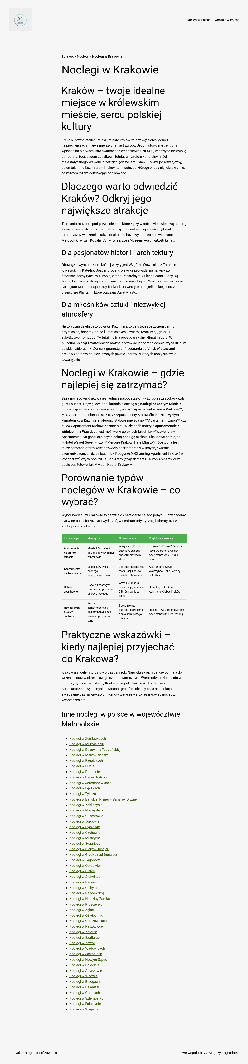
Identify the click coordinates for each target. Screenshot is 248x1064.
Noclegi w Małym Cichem (88, 755)
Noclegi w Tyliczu (82, 794)
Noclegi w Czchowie (84, 832)
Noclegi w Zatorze (83, 932)
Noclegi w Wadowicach (87, 948)
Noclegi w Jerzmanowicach (90, 783)
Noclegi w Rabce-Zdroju (87, 893)
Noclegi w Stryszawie (85, 971)
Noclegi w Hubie (81, 766)
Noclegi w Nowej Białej (86, 810)
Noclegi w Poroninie (84, 772)
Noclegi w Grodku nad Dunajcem (94, 855)
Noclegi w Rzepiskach (86, 761)
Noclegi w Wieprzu (83, 1009)
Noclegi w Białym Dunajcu (89, 849)
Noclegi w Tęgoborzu (85, 860)
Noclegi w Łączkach (84, 788)
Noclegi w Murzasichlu (86, 744)
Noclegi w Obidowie (84, 865)
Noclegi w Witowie (83, 976)
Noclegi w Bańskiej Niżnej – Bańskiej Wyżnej (103, 799)
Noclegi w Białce (82, 871)
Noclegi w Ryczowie (84, 827)
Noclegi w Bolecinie (84, 965)
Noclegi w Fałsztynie (85, 1004)
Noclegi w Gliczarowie (86, 816)
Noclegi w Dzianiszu (84, 987)
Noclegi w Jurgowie (84, 821)
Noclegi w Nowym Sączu (88, 960)
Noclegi (83, 56)
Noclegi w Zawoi (82, 943)
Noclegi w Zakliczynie (86, 805)
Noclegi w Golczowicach (88, 921)
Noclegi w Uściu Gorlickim (89, 777)
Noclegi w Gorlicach (84, 993)
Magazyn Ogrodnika (224, 1053)
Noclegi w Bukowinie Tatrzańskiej (95, 750)
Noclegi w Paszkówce (86, 926)
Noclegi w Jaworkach (85, 954)
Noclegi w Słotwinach (85, 877)
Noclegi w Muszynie (84, 838)
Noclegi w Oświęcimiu (86, 915)
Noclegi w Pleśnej (83, 882)
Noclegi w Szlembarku (86, 998)
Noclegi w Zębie (81, 910)
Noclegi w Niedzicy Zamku (89, 899)
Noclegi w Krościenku (86, 904)
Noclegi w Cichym (83, 888)
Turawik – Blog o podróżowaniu (33, 1053)
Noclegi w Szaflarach (85, 937)
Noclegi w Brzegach (84, 982)
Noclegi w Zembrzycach (87, 738)
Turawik (68, 56)
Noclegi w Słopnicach (85, 843)
